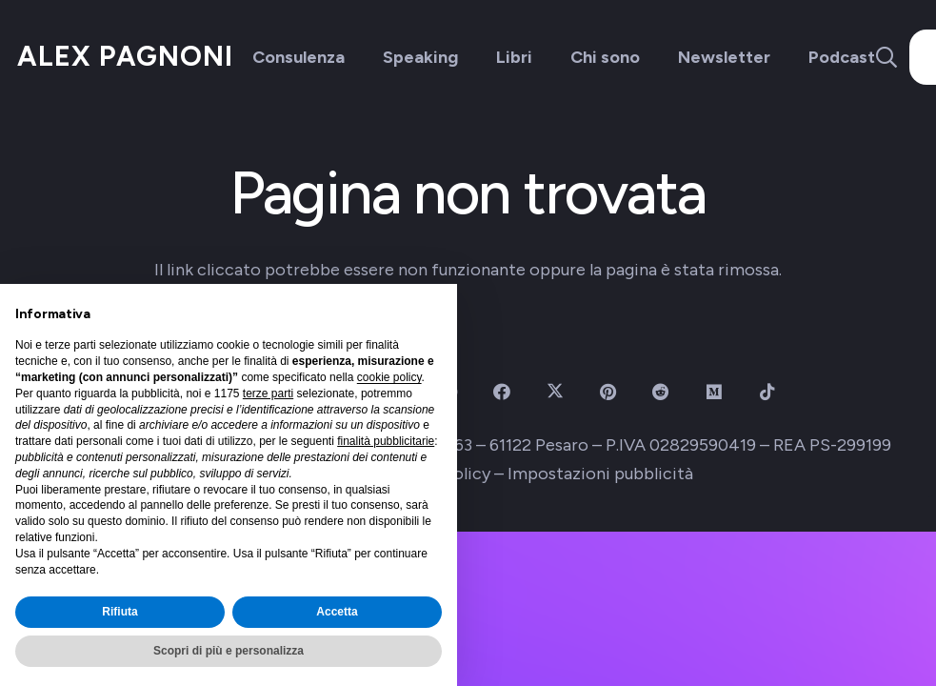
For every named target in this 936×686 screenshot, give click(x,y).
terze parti (268, 393)
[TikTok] (767, 392)
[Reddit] (661, 392)
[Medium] (714, 392)
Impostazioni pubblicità (600, 473)
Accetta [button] (336, 611)
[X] (554, 392)
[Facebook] (501, 392)
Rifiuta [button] (119, 611)
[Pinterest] (608, 392)
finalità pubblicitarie (385, 441)
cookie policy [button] (389, 377)
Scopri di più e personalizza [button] (228, 650)
